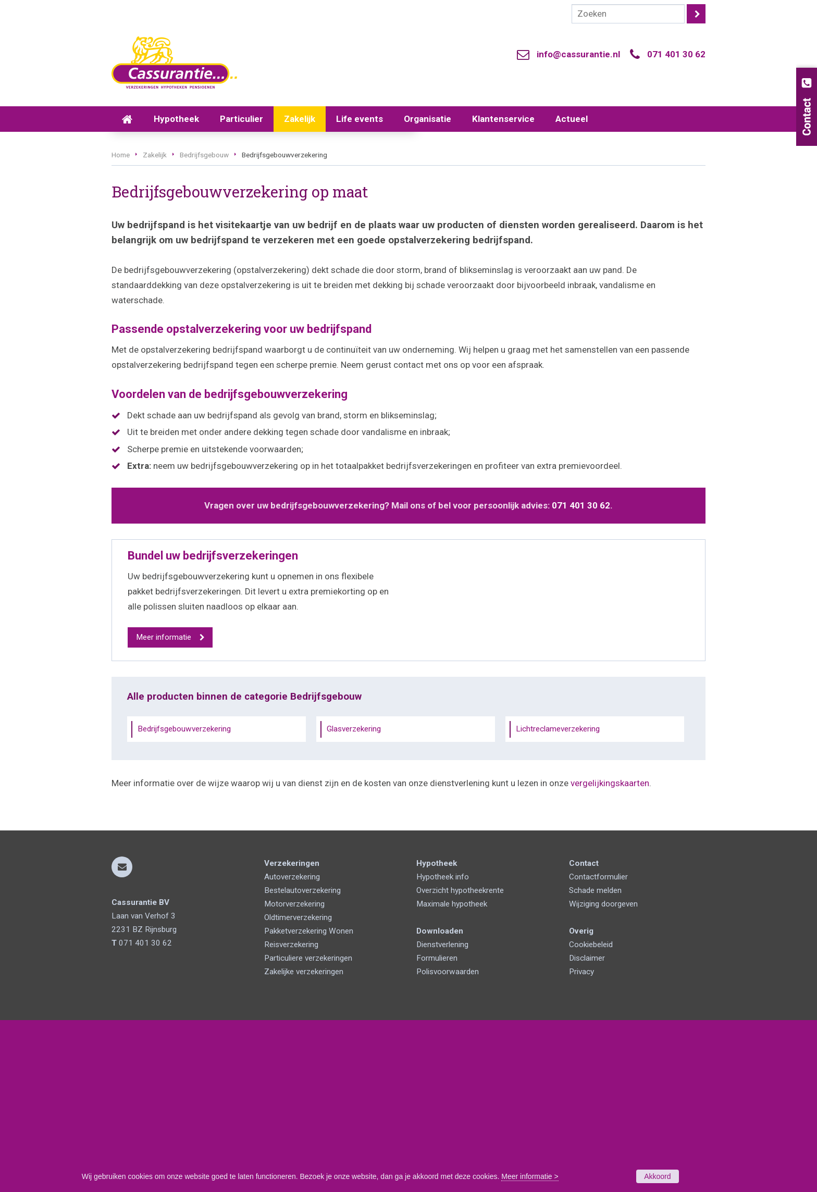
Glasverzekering (354, 901)
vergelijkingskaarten (610, 955)
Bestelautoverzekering (302, 1062)
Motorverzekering (294, 1076)
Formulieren (436, 1130)
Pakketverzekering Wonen (308, 1103)
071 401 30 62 (676, 54)
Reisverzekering (291, 1116)
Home (121, 327)
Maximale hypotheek (451, 1076)
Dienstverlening (442, 1116)
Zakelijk (155, 327)
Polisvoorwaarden (447, 1143)
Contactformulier (598, 1048)
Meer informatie (163, 809)
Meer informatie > (529, 1176)
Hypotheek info (442, 1048)
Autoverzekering (292, 1048)
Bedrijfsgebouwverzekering (184, 901)
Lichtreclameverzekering (558, 901)
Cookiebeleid (591, 1116)
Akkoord (657, 1176)
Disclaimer (587, 1130)
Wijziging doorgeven (603, 1076)
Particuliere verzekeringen (308, 1130)
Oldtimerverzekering (298, 1089)
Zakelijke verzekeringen (303, 1143)
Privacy (581, 1143)
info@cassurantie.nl (578, 54)
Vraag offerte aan (161, 270)
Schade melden (595, 1062)
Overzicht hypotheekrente (460, 1062)
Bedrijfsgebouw (204, 327)
